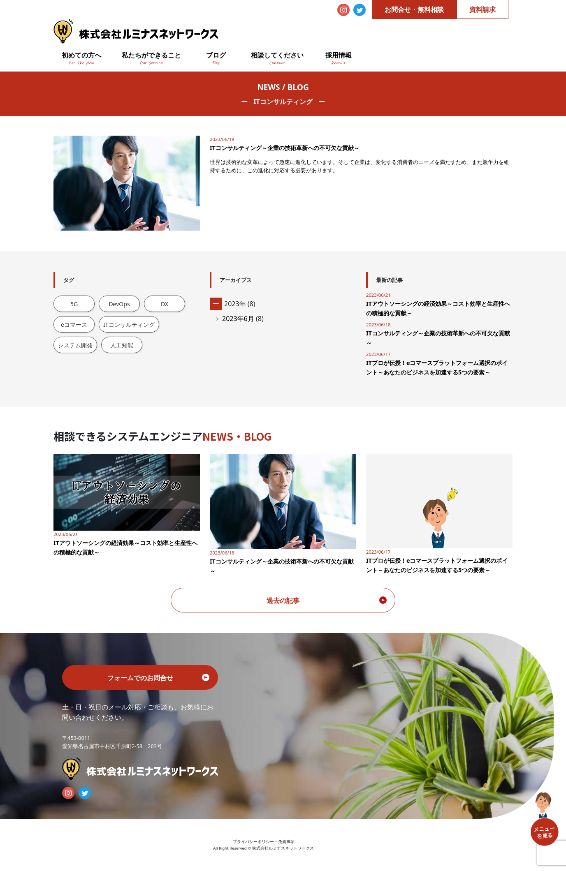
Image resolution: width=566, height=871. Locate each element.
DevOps (119, 304)
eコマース (74, 324)
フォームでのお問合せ (140, 677)
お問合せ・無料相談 (414, 9)
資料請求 (482, 9)
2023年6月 (238, 318)
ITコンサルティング (129, 324)
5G (74, 304)
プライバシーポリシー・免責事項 (264, 841)
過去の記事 (283, 600)
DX (164, 304)
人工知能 (121, 345)
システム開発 (75, 345)
